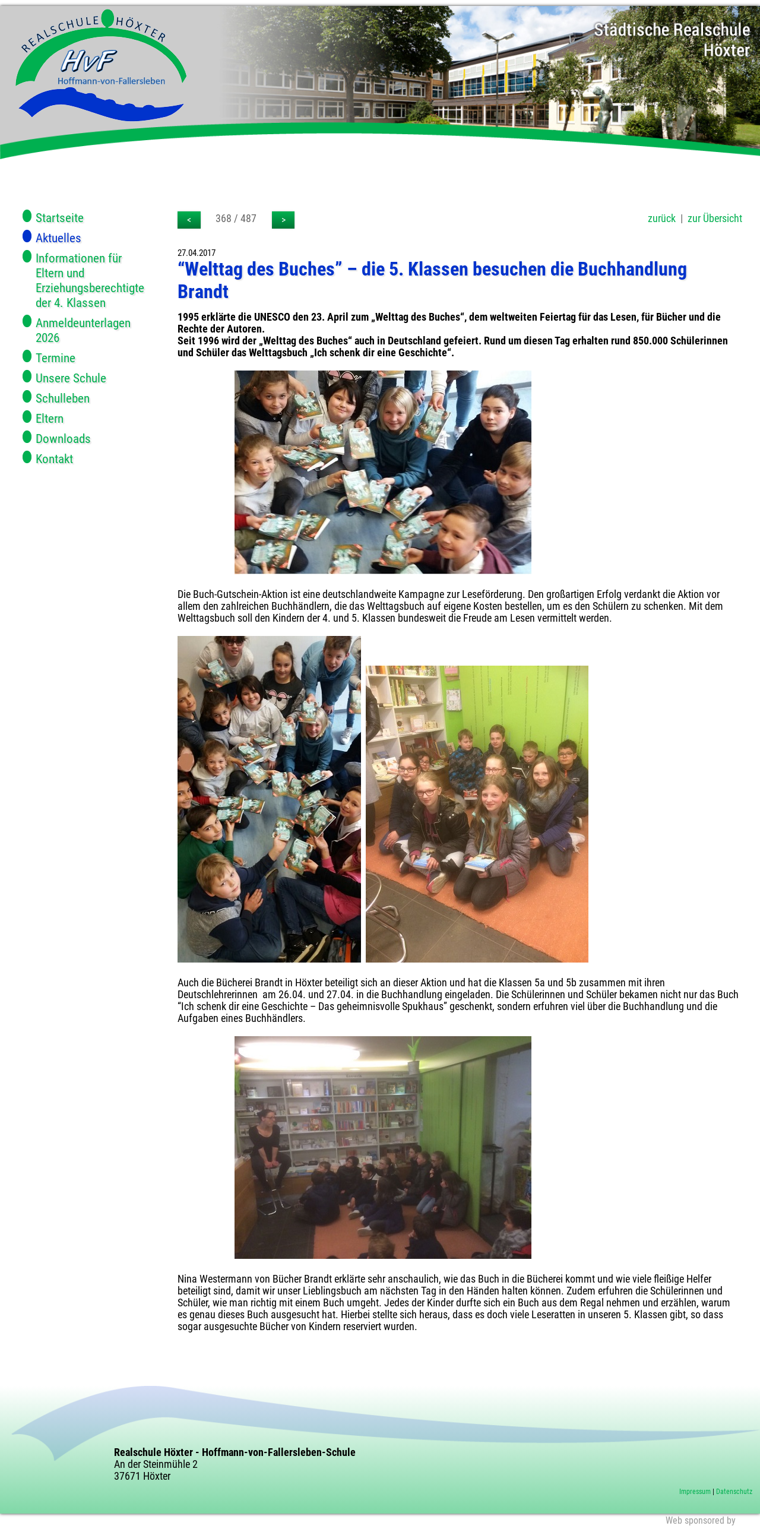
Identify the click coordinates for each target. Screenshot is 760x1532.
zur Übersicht (715, 218)
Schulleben (63, 398)
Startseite (60, 217)
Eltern (50, 418)
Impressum (695, 1491)
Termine (55, 357)
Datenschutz (734, 1491)
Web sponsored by (701, 1520)
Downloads (63, 438)
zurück (662, 218)
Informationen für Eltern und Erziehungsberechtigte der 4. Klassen (86, 280)
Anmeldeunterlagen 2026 (83, 330)
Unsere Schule (71, 378)
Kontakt (54, 458)
